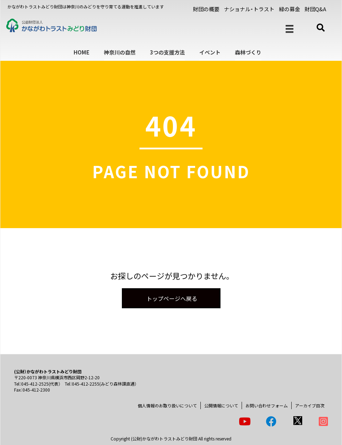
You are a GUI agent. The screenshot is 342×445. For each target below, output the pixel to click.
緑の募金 (289, 9)
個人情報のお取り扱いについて (167, 405)
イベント (209, 52)
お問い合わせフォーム (266, 405)
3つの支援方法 (167, 52)
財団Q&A (315, 9)
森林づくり (248, 52)
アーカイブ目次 (309, 405)
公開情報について (221, 405)
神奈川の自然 (120, 52)
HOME (81, 52)
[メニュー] (289, 29)
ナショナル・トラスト (249, 9)
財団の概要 (206, 9)
